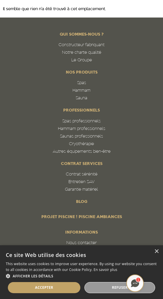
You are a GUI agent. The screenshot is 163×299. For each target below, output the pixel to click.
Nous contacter (81, 243)
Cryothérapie (81, 144)
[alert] (81, 272)
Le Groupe (81, 60)
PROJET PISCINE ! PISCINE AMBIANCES (81, 217)
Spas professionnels (81, 121)
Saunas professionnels (81, 136)
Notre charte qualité (81, 53)
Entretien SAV (81, 182)
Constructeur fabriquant (81, 45)
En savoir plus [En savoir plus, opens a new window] (105, 269)
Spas (81, 83)
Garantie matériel (81, 190)
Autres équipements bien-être (82, 152)
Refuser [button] (119, 287)
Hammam (81, 91)
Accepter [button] (44, 287)
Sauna (81, 98)
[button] (81, 276)
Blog (81, 202)
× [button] (156, 251)
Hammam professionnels (81, 129)
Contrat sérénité (82, 174)
